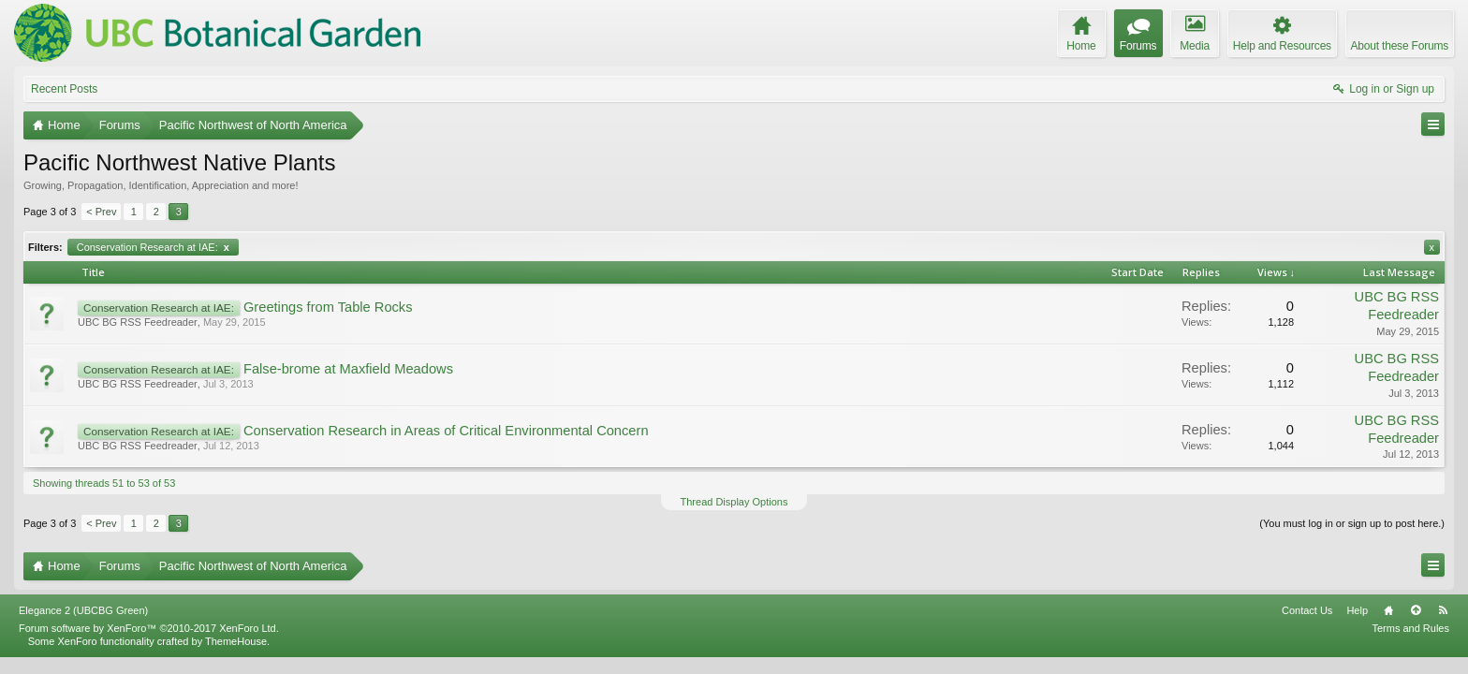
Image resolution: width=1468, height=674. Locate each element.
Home (1388, 627)
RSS (1442, 627)
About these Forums (1399, 45)
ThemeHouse (236, 658)
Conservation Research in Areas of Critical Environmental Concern (446, 430)
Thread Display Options (734, 501)
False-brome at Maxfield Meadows (348, 368)
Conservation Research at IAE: (153, 247)
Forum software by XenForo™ (149, 645)
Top (1415, 627)
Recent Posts (64, 88)
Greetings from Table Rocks (328, 307)
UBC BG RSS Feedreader (138, 322)
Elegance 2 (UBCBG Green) (83, 627)
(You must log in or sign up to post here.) (1352, 523)
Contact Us (1307, 627)
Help (1357, 627)
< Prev (101, 211)
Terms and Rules (1410, 645)
